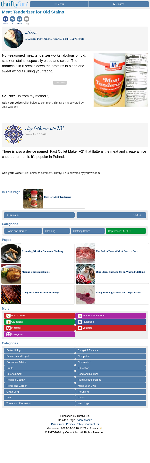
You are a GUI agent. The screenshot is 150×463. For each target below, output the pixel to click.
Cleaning (50, 231)
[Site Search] (118, 4)
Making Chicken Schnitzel (36, 271)
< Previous (12, 215)
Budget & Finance (88, 350)
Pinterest (13, 328)
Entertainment (14, 373)
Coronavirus (85, 362)
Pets (9, 397)
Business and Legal (17, 356)
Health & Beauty (15, 379)
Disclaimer (57, 424)
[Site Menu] (59, 4)
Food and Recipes (88, 373)
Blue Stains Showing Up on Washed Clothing (120, 271)
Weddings (83, 403)
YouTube (85, 328)
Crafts (9, 368)
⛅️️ (101, 428)
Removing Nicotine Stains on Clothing (42, 251)
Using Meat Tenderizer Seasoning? (40, 292)
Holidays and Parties (89, 379)
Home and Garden (16, 231)
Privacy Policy (74, 424)
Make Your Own (87, 385)
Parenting (83, 391)
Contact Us (92, 424)
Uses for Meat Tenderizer (57, 196)
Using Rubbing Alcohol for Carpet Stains (118, 292)
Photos (82, 397)
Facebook (86, 322)
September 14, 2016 (119, 231)
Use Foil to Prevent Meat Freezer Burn (117, 251)
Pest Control (15, 316)
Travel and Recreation (18, 403)
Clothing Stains (81, 231)
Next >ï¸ (138, 215)
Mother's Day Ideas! (91, 316)
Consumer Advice (16, 362)
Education (83, 368)
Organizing (12, 391)
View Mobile (84, 420)
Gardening (14, 322)
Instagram (14, 334)
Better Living (13, 350)
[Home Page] (14, 2)
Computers (84, 356)
